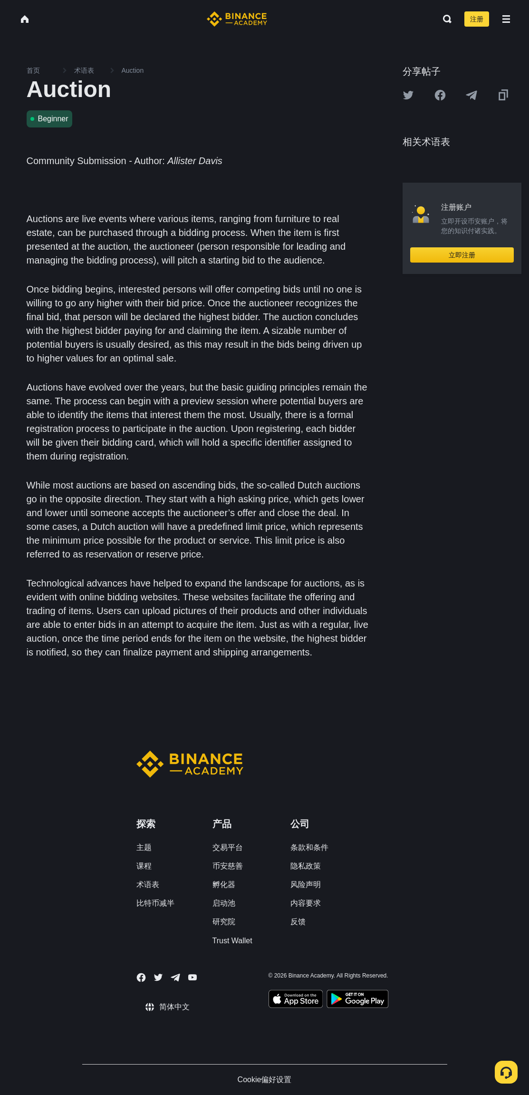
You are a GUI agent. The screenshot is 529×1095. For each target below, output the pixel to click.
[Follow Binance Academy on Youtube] (192, 977)
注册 (476, 19)
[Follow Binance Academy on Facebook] (141, 977)
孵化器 (223, 884)
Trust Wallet (232, 941)
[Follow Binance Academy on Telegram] (175, 977)
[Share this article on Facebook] (440, 95)
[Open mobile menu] (506, 19)
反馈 (298, 922)
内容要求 (305, 903)
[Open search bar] (444, 19)
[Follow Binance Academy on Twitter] (158, 977)
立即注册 (462, 255)
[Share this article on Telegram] (471, 95)
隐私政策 (305, 866)
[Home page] (237, 19)
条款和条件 (309, 847)
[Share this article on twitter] (408, 95)
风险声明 (305, 884)
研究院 (223, 922)
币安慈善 (227, 866)
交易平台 (227, 847)
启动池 (223, 903)
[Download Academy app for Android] (357, 1000)
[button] (506, 19)
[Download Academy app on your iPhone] (296, 1000)
